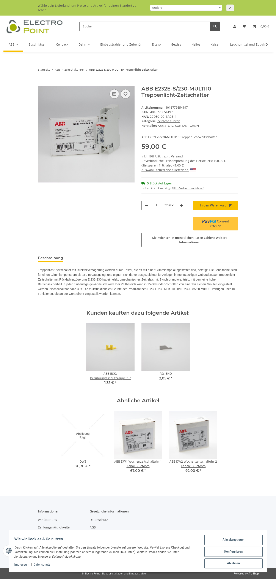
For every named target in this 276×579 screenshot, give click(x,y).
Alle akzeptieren (232, 541)
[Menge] (156, 205)
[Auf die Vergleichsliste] (114, 94)
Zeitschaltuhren (168, 121)
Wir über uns (47, 520)
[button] (234, 26)
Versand (177, 156)
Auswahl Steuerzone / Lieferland (168, 170)
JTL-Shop (253, 573)
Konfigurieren (232, 552)
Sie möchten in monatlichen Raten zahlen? (189, 240)
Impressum (23, 565)
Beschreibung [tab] (50, 258)
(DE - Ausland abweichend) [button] (188, 188)
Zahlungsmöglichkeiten (55, 527)
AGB (93, 527)
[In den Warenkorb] (41, 83)
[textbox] (186, 8)
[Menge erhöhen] (181, 205)
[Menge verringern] (146, 205)
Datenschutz (99, 520)
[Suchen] (144, 26)
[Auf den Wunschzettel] (125, 94)
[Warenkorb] (261, 26)
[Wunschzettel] (244, 26)
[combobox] (186, 8)
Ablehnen (232, 563)
